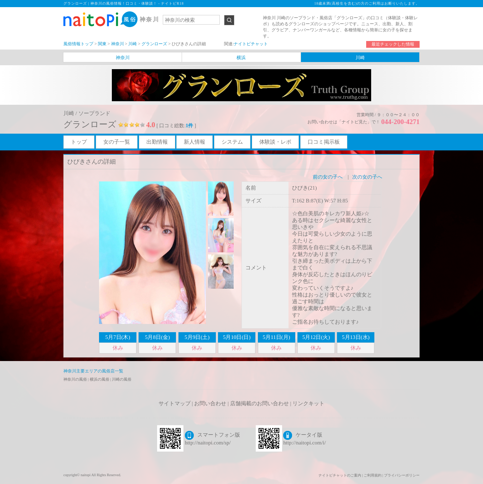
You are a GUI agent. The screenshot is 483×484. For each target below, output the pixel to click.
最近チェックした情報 (393, 44)
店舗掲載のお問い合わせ (259, 403)
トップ (79, 142)
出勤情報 (157, 142)
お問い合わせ (210, 403)
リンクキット (308, 403)
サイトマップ (175, 403)
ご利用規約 (372, 475)
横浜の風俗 (100, 379)
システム (232, 142)
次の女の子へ (367, 177)
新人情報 (194, 142)
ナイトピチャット (251, 43)
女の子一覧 (116, 142)
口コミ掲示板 (324, 142)
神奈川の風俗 (75, 379)
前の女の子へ (328, 177)
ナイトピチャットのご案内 (339, 475)
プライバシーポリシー (402, 475)
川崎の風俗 (121, 379)
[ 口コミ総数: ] (176, 125)
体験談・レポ (275, 142)
